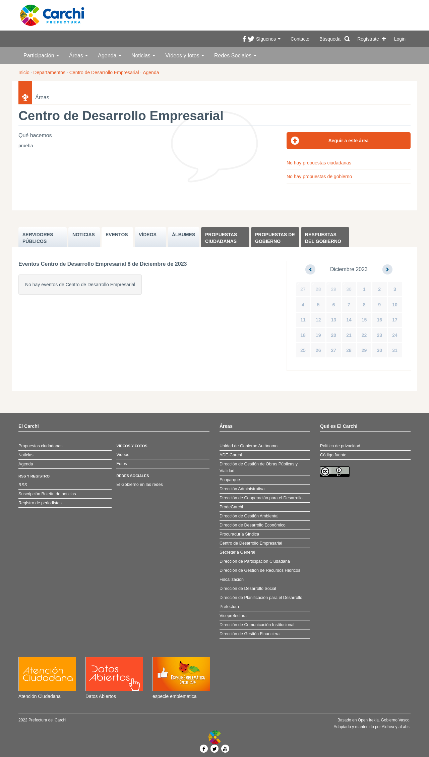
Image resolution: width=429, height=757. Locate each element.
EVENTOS (117, 234)
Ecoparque (230, 479)
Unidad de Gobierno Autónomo (249, 446)
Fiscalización (232, 579)
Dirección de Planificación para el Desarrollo (261, 597)
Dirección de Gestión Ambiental (249, 516)
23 (379, 335)
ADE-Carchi (231, 455)
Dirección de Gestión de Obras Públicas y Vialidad (259, 467)
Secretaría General (237, 552)
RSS (22, 485)
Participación (41, 55)
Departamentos (49, 72)
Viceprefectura (233, 615)
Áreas (78, 55)
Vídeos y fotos (184, 55)
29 (333, 289)
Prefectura (229, 606)
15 (364, 319)
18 (303, 335)
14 (349, 319)
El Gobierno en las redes (139, 484)
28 (318, 289)
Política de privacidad (340, 446)
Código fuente (333, 455)
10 (394, 304)
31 (394, 350)
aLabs (404, 726)
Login (400, 39)
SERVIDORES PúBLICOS (37, 238)
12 (318, 319)
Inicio (23, 72)
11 (303, 319)
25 (303, 350)
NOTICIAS (83, 234)
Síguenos (268, 39)
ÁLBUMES (183, 234)
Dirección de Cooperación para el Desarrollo (261, 498)
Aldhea (388, 726)
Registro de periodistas (40, 503)
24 (394, 335)
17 (394, 319)
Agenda (109, 55)
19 (318, 335)
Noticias (143, 55)
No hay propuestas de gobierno (319, 176)
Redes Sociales (235, 55)
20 (333, 335)
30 (349, 289)
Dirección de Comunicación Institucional (257, 624)
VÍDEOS (148, 234)
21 (349, 335)
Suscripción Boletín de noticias (47, 494)
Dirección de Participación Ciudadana (255, 561)
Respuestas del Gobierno (323, 238)
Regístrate (368, 39)
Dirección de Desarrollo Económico (253, 525)
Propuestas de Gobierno (275, 238)
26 (318, 350)
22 (364, 335)
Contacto (300, 39)
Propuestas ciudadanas (221, 238)
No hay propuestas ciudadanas (319, 162)
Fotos (121, 463)
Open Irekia (368, 720)
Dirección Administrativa (242, 489)
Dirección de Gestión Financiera (250, 634)
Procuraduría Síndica (239, 534)
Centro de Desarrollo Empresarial (104, 72)
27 (303, 289)
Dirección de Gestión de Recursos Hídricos (260, 570)
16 (379, 319)
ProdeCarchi (231, 507)
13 (333, 319)
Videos (122, 454)
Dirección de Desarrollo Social (248, 588)
